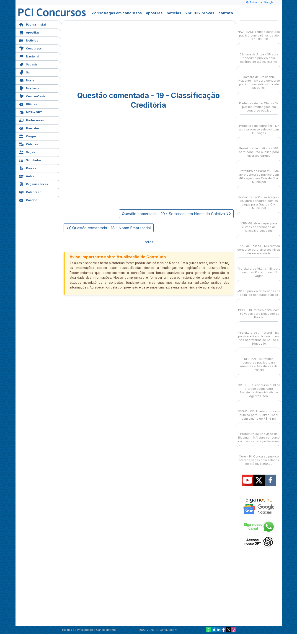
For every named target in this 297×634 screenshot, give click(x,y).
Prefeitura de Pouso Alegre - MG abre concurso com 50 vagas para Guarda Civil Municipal (258, 198)
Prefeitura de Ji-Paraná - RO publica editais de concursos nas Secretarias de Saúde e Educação (259, 334)
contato (225, 13)
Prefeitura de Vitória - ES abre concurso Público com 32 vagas (259, 268)
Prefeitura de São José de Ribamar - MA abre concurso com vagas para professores (259, 433)
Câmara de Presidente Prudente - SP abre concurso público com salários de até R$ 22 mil (259, 78)
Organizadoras (33, 184)
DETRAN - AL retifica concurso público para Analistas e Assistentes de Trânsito (259, 360)
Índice (148, 242)
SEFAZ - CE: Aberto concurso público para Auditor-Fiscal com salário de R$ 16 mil (259, 410)
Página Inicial (32, 24)
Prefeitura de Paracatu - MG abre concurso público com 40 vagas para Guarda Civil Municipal (259, 172)
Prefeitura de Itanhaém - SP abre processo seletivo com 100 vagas (259, 125)
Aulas (26, 176)
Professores (31, 120)
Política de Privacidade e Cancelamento (89, 629)
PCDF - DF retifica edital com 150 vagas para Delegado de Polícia (258, 309)
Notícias (28, 40)
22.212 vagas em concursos (116, 13)
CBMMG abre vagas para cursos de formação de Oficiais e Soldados (259, 222)
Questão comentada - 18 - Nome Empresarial (109, 228)
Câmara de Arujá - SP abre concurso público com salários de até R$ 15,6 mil (259, 53)
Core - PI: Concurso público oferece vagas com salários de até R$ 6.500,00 (259, 456)
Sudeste (28, 64)
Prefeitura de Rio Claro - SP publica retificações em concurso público (259, 102)
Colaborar (30, 192)
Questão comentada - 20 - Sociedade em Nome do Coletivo (176, 213)
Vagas (27, 152)
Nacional (29, 56)
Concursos (30, 48)
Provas (27, 168)
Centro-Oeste (32, 96)
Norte (26, 80)
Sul (25, 72)
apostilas (154, 13)
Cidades (28, 144)
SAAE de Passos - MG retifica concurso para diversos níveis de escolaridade (259, 245)
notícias (174, 13)
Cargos (27, 136)
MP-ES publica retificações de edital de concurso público (259, 288)
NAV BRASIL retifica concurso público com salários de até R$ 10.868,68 (259, 31)
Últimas (28, 104)
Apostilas (29, 32)
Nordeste (29, 88)
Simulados (30, 160)
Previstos (29, 128)
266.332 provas (199, 13)
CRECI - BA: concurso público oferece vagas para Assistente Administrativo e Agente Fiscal (259, 386)
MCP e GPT (30, 112)
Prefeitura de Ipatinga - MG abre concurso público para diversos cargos (259, 147)
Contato (28, 199)
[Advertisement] (111, 56)
